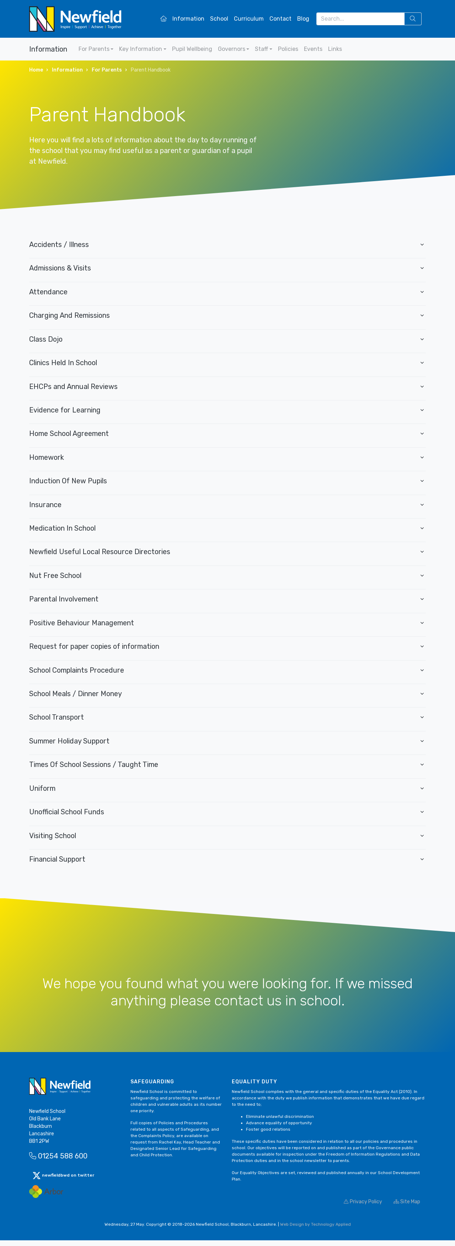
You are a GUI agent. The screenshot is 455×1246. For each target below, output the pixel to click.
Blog (303, 18)
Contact (280, 18)
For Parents (94, 49)
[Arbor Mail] (46, 1197)
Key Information (140, 49)
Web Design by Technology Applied (315, 1229)
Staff (261, 49)
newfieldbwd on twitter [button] (63, 1181)
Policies (288, 49)
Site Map (407, 1207)
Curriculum (249, 18)
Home (36, 70)
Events (313, 49)
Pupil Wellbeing (192, 49)
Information (188, 18)
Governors (231, 49)
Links (335, 49)
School (219, 18)
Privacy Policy (363, 1207)
